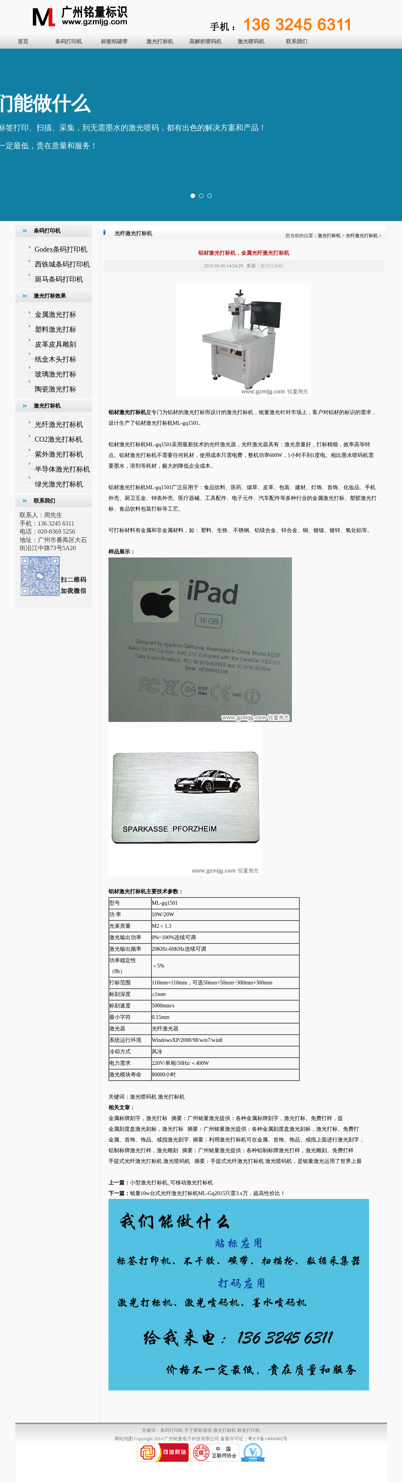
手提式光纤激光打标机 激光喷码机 (149, 1161)
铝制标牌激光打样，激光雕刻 (143, 1150)
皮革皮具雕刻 (55, 344)
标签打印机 (248, 1430)
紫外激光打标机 (59, 454)
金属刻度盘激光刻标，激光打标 (146, 1129)
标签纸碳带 (114, 41)
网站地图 (124, 1438)
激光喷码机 (251, 41)
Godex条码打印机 (61, 249)
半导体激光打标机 (62, 469)
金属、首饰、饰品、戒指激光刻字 (148, 1140)
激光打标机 (159, 41)
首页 (23, 41)
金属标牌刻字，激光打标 (137, 1118)
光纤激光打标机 (59, 424)
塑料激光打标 (55, 329)
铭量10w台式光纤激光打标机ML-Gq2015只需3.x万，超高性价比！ (208, 1193)
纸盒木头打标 (55, 359)
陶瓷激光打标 (55, 389)
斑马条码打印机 (59, 279)
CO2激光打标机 (58, 439)
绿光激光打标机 (59, 484)
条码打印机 (68, 41)
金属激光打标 (55, 314)
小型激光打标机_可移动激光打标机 (171, 1183)
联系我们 (296, 41)
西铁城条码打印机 (62, 264)
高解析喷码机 (205, 41)
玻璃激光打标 (55, 374)
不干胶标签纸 (198, 1430)
